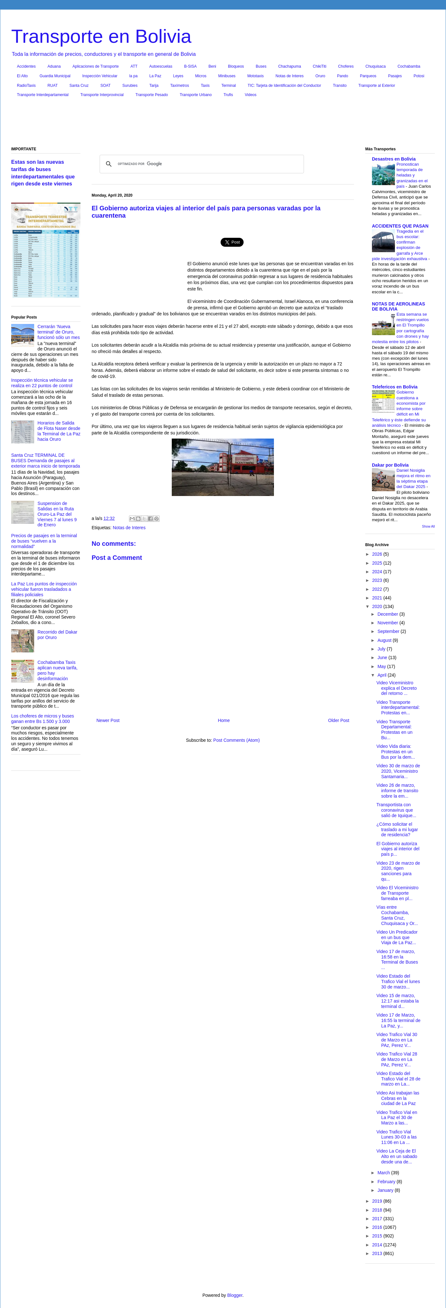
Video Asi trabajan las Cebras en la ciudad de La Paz (397, 1098)
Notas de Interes (290, 76)
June (382, 657)
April (382, 675)
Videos (250, 95)
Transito (340, 85)
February (387, 1181)
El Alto (22, 76)
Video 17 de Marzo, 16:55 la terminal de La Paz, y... (398, 1020)
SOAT (106, 85)
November (388, 622)
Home (224, 720)
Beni (212, 66)
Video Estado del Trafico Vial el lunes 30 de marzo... (398, 981)
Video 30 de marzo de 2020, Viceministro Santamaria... (398, 771)
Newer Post (107, 720)
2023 (377, 580)
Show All (428, 526)
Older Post (338, 720)
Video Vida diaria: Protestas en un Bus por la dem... (395, 752)
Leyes (178, 76)
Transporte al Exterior (377, 85)
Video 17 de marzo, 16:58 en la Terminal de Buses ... (397, 959)
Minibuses (227, 76)
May (382, 666)
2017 (377, 1218)
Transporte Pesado (151, 95)
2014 (377, 1244)
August (384, 640)
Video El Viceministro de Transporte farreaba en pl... (397, 893)
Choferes (346, 66)
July (382, 648)
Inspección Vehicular (99, 76)
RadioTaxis (26, 85)
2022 (377, 589)
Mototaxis (255, 76)
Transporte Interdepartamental (43, 95)
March (384, 1172)
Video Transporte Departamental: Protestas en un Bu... (394, 729)
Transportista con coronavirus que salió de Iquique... (396, 810)
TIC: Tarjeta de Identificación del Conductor (284, 85)
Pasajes (395, 76)
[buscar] (201, 164)
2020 (377, 606)
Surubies (129, 85)
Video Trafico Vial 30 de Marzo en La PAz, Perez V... (396, 1040)
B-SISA (190, 66)
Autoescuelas (160, 66)
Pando (342, 76)
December (388, 614)
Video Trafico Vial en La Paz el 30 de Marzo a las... (396, 1118)
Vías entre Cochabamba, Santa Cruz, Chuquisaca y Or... (397, 915)
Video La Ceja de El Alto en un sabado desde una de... (396, 1156)
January (386, 1190)
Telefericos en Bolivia (395, 386)
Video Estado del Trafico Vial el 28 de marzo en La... (398, 1079)
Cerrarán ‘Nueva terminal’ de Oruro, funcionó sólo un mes (59, 332)
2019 (377, 1201)
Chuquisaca (376, 66)
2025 (377, 563)
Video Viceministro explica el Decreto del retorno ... (396, 688)
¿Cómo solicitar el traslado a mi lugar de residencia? (397, 830)
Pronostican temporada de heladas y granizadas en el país (412, 175)
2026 (377, 554)
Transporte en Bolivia (101, 36)
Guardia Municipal (55, 76)
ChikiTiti (319, 66)
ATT (134, 66)
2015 (377, 1235)
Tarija (154, 85)
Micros (200, 76)
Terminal (228, 85)
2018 (377, 1210)
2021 (377, 597)
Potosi (419, 76)
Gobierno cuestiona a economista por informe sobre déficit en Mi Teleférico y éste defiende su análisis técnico (399, 409)
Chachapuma (289, 66)
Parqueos (368, 76)
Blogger (234, 1295)
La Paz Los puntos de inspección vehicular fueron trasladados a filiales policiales (44, 589)
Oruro (320, 76)
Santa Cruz (78, 85)
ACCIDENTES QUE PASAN (400, 226)
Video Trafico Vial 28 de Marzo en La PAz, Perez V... (396, 1059)
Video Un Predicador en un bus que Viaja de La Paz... (397, 937)
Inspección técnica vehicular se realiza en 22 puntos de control (42, 383)
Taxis (205, 85)
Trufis (228, 95)
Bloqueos (236, 66)
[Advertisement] (223, 123)
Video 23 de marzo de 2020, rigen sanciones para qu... (398, 871)
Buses (261, 66)
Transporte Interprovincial (102, 95)
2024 (377, 571)
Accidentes (26, 66)
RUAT (53, 85)
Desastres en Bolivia (394, 159)
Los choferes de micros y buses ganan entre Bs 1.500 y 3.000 (42, 718)
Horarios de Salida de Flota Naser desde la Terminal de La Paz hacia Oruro (59, 430)
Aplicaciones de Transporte (95, 66)
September (388, 631)
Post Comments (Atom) (236, 740)
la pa (133, 76)
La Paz (155, 76)
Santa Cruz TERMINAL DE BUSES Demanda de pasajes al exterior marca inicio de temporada (45, 461)
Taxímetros (179, 85)
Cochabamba (408, 66)
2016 (377, 1227)
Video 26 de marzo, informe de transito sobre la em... (397, 791)
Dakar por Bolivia (390, 465)
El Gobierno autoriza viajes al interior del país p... (398, 849)
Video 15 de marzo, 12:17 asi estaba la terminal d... (397, 1001)
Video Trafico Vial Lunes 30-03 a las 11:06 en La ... (396, 1137)
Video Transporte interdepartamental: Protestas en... (398, 708)
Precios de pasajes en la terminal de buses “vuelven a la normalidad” (44, 541)
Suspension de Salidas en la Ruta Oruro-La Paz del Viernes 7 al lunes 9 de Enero (57, 514)
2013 (377, 1253)
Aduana (54, 66)
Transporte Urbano (196, 95)
